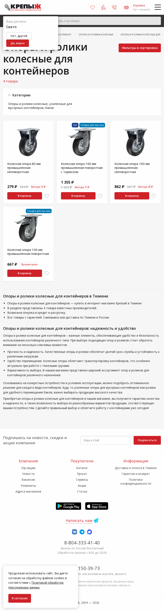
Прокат (82, 474)
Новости (28, 474)
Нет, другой (19, 36)
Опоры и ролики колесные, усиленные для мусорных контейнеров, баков (40, 106)
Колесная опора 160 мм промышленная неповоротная (132, 168)
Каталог (82, 468)
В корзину (24, 196)
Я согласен (20, 598)
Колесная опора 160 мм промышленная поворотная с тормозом (82, 168)
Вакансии (28, 480)
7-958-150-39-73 (82, 568)
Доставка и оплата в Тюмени (136, 468)
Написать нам (79, 520)
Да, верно (18, 43)
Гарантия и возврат (136, 474)
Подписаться (147, 440)
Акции (82, 486)
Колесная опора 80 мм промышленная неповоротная (24, 168)
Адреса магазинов (28, 491)
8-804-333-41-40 (82, 542)
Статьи (82, 491)
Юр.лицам (28, 468)
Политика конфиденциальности (136, 481)
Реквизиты (28, 486)
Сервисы (82, 480)
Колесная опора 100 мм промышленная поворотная (28, 252)
